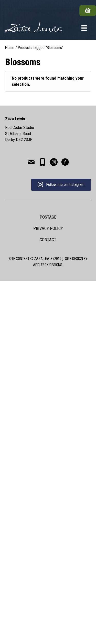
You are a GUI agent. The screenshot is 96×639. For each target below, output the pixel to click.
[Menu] (84, 28)
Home (9, 47)
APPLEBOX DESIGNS (47, 265)
